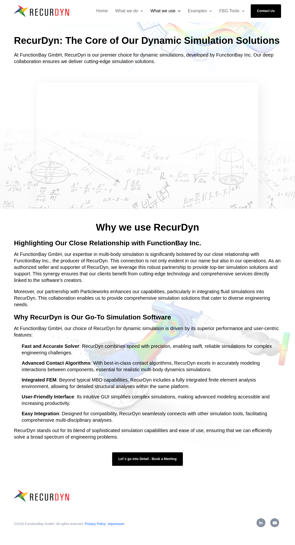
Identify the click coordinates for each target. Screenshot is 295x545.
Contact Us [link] (266, 11)
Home (102, 10)
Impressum (116, 524)
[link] (42, 11)
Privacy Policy (96, 524)
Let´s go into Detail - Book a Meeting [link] (147, 459)
